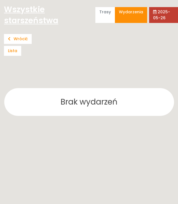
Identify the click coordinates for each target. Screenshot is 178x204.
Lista (12, 51)
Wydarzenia (131, 12)
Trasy (105, 12)
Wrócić (18, 39)
